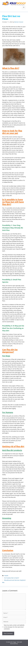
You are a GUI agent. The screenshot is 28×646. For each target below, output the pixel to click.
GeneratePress (14, 643)
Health (6, 575)
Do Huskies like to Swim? (11, 578)
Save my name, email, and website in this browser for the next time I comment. (14, 627)
